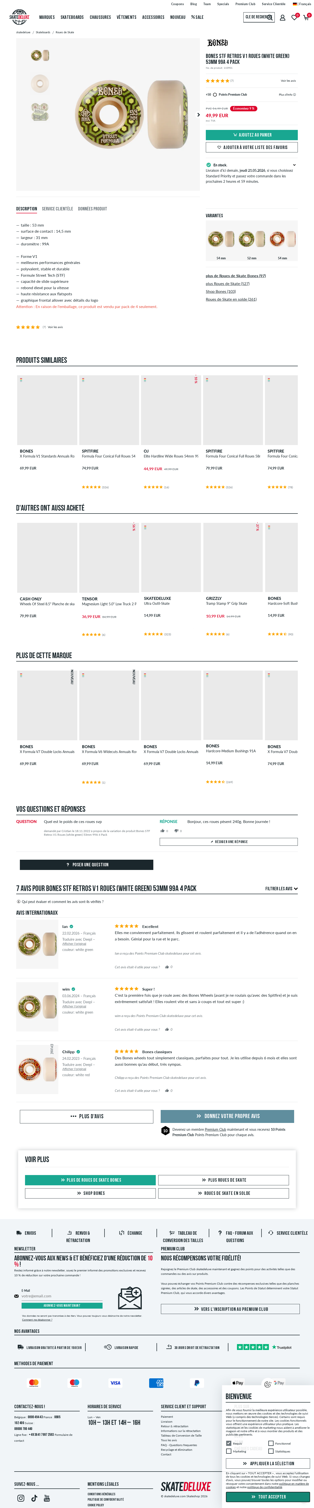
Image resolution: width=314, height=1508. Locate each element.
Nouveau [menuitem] (177, 17)
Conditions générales (101, 1494)
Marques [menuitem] (47, 17)
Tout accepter (268, 1497)
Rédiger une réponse (229, 842)
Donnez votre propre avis (227, 1117)
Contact (166, 1454)
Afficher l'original (74, 944)
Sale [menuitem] (197, 17)
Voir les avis (288, 80)
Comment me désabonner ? (37, 1319)
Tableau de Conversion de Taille (181, 1435)
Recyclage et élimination (176, 1449)
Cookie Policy (96, 1505)
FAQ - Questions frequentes (179, 1445)
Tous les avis (169, 1440)
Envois (26, 1233)
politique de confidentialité (264, 1487)
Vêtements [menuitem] (126, 17)
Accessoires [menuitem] (153, 17)
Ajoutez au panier (252, 135)
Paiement (167, 1416)
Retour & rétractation (174, 1426)
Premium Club (215, 1129)
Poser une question (87, 865)
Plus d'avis (86, 1117)
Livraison (166, 1421)
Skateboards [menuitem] (72, 17)
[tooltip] (294, 94)
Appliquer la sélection (268, 1463)
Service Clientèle (288, 1233)
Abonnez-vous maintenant (62, 1306)
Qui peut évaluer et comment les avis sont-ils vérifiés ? (60, 901)
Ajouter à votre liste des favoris (252, 147)
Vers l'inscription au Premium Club (230, 1309)
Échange (130, 1233)
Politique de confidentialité (106, 1500)
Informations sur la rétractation (181, 1431)
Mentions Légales (103, 1484)
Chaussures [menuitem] (100, 17)
